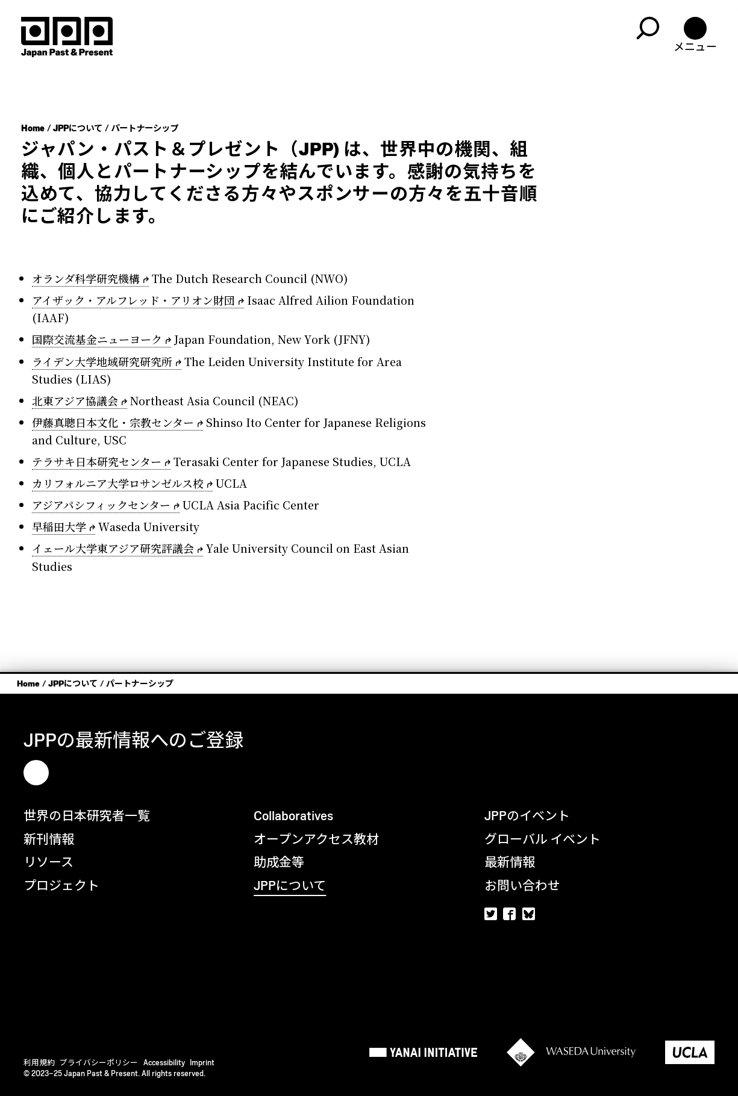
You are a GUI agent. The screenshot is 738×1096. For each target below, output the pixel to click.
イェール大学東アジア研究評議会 (113, 548)
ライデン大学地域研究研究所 (102, 361)
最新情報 (509, 862)
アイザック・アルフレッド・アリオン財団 (133, 300)
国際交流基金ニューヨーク (97, 339)
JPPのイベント (527, 815)
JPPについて (77, 128)
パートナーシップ (144, 128)
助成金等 (279, 862)
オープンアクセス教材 (316, 839)
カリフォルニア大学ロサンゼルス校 (118, 483)
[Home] (67, 37)
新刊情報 (48, 839)
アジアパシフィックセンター (101, 504)
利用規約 (39, 1062)
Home (33, 128)
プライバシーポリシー (99, 1062)
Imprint (202, 1062)
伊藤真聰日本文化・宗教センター (113, 422)
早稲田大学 (59, 526)
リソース (48, 862)
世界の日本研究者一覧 (86, 815)
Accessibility (164, 1062)
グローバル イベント (542, 839)
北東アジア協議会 (75, 400)
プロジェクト (61, 885)
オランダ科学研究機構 (86, 278)
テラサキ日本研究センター (96, 461)
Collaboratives (293, 815)
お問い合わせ (522, 885)
